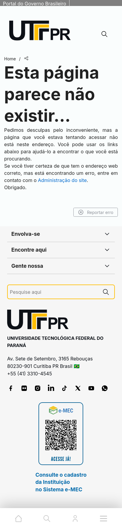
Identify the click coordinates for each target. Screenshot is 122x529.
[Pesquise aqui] (54, 292)
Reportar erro (95, 212)
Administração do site (62, 180)
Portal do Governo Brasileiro (34, 4)
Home (10, 58)
